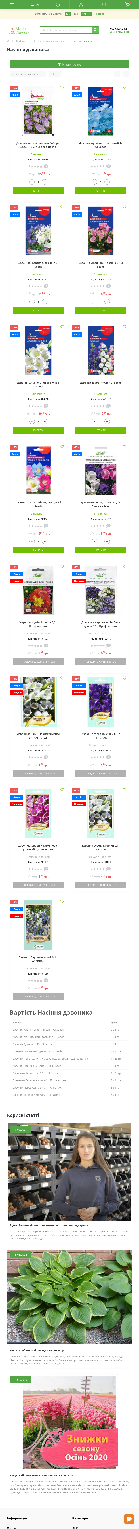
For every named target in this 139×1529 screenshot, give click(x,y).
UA (32, 4)
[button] (81, 4)
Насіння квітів (23, 41)
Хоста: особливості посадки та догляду (37, 1350)
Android (86, 13)
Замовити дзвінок (119, 31)
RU (37, 4)
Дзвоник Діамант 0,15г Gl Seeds (101, 382)
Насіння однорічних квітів (52, 41)
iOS (68, 13)
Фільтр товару (69, 64)
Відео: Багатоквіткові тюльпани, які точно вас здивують (49, 1225)
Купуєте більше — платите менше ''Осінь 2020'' (42, 1475)
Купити (38, 190)
